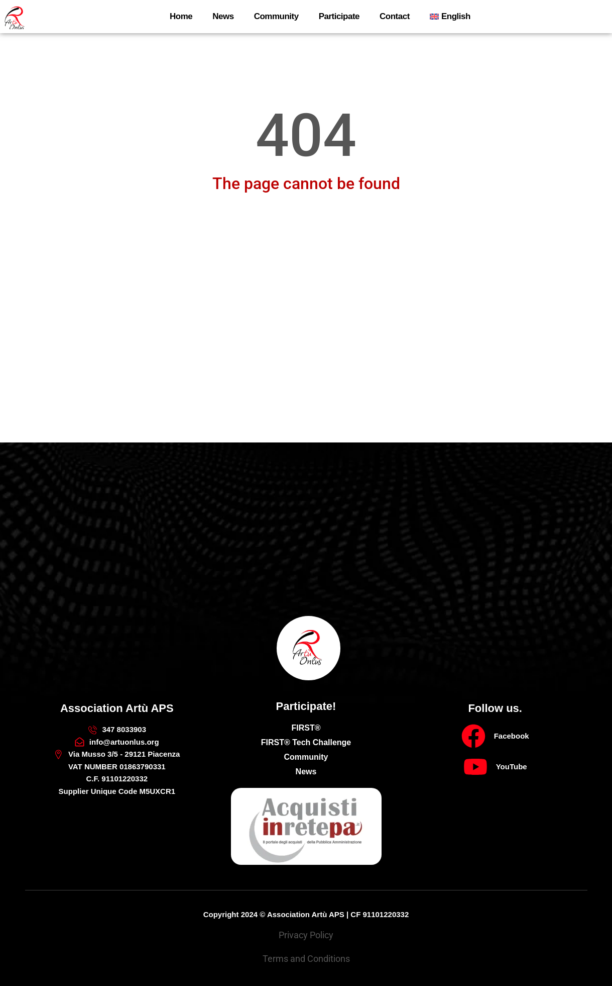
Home (181, 16)
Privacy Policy (306, 935)
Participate (339, 16)
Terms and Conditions (306, 958)
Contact (395, 16)
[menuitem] (450, 16)
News (222, 16)
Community (276, 16)
